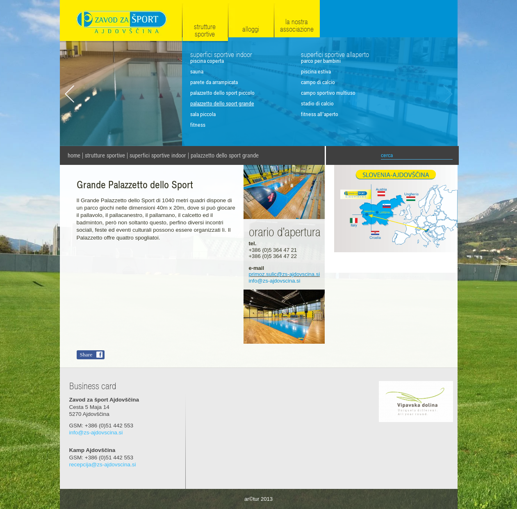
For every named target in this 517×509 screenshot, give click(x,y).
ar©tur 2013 (258, 499)
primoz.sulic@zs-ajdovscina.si (284, 274)
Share (86, 355)
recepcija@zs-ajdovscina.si (102, 464)
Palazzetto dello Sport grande (225, 155)
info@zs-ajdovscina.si (275, 281)
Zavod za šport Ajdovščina (121, 21)
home (74, 155)
